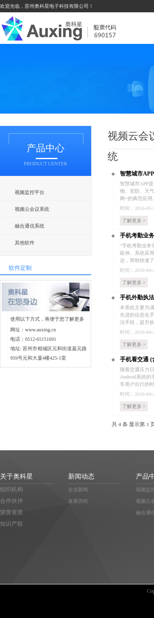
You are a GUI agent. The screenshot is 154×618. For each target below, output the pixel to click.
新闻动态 (81, 476)
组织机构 (11, 489)
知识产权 (11, 524)
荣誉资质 (11, 512)
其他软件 (24, 243)
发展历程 (78, 501)
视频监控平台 (29, 192)
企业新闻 (78, 490)
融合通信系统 (29, 226)
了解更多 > (134, 220)
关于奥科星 (16, 476)
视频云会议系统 (33, 209)
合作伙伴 (11, 501)
